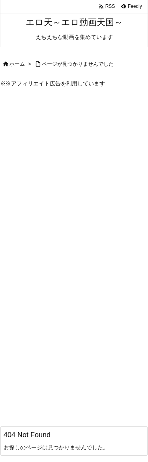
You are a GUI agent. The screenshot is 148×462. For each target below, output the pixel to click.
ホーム (17, 64)
